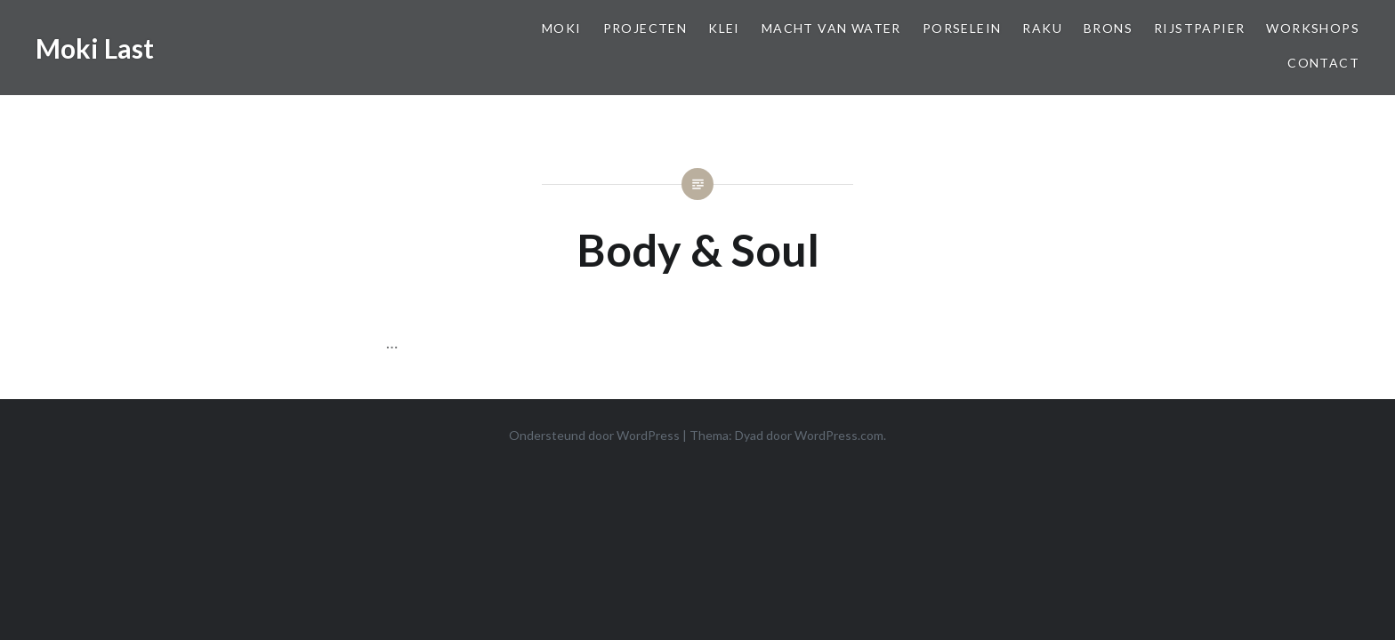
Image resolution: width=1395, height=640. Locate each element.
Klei (724, 28)
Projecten (645, 28)
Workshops (1312, 28)
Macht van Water (831, 28)
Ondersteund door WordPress (594, 435)
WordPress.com (838, 435)
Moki (562, 28)
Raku (1042, 28)
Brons (1108, 28)
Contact (1323, 62)
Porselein (962, 28)
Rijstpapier (1199, 28)
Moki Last (95, 48)
